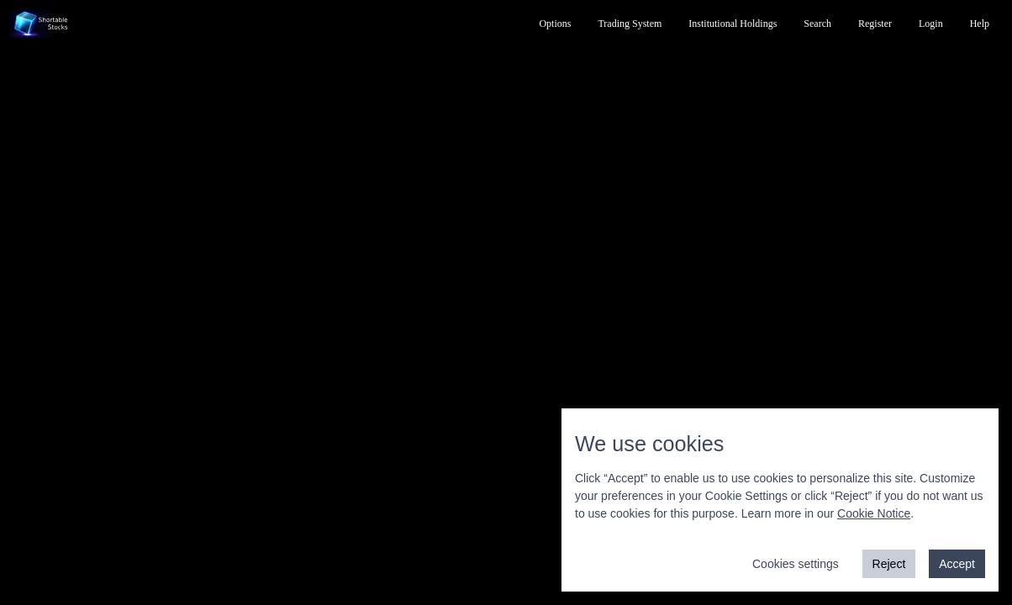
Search (817, 23)
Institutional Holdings (732, 23)
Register (875, 23)
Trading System (629, 23)
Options (555, 23)
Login (931, 23)
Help (979, 23)
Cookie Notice (873, 513)
